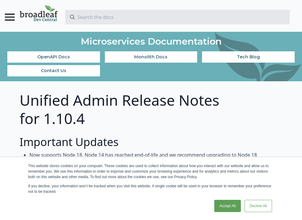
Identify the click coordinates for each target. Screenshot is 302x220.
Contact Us (53, 70)
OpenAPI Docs (53, 57)
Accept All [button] (227, 206)
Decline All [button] (258, 206)
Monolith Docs (151, 57)
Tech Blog (248, 57)
